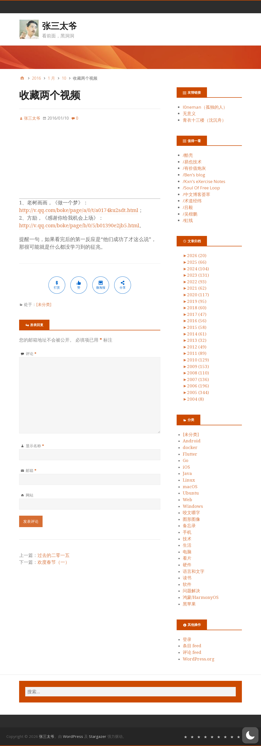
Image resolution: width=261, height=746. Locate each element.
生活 (187, 545)
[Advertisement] (89, 163)
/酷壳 (188, 155)
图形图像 (191, 519)
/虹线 (188, 220)
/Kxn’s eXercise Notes (204, 181)
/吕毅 (188, 207)
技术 (187, 538)
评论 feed (192, 652)
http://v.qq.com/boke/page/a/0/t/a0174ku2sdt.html (78, 210)
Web (187, 499)
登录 (187, 639)
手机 (187, 532)
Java (187, 473)
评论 (31, 353)
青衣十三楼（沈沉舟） (204, 120)
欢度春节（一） (53, 562)
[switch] (250, 735)
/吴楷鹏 (190, 214)
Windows (193, 506)
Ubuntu (191, 493)
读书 (187, 577)
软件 (187, 584)
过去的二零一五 (53, 555)
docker (190, 447)
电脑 (187, 551)
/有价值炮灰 (194, 168)
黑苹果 (189, 604)
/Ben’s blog (194, 175)
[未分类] (43, 304)
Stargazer (97, 736)
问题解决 (191, 590)
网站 (29, 495)
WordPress (73, 736)
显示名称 (35, 445)
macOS (190, 486)
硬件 (187, 564)
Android (192, 440)
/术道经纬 (192, 201)
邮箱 (31, 470)
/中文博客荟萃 (196, 194)
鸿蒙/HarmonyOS (201, 597)
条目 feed (192, 645)
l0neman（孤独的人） (205, 107)
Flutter (190, 454)
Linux (189, 480)
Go (185, 460)
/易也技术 (192, 162)
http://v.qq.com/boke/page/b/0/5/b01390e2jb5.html (79, 225)
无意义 (189, 113)
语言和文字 (193, 571)
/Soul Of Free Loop (201, 188)
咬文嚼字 (191, 512)
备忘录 (189, 525)
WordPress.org (198, 658)
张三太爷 (59, 26)
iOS (186, 467)
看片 (187, 558)
